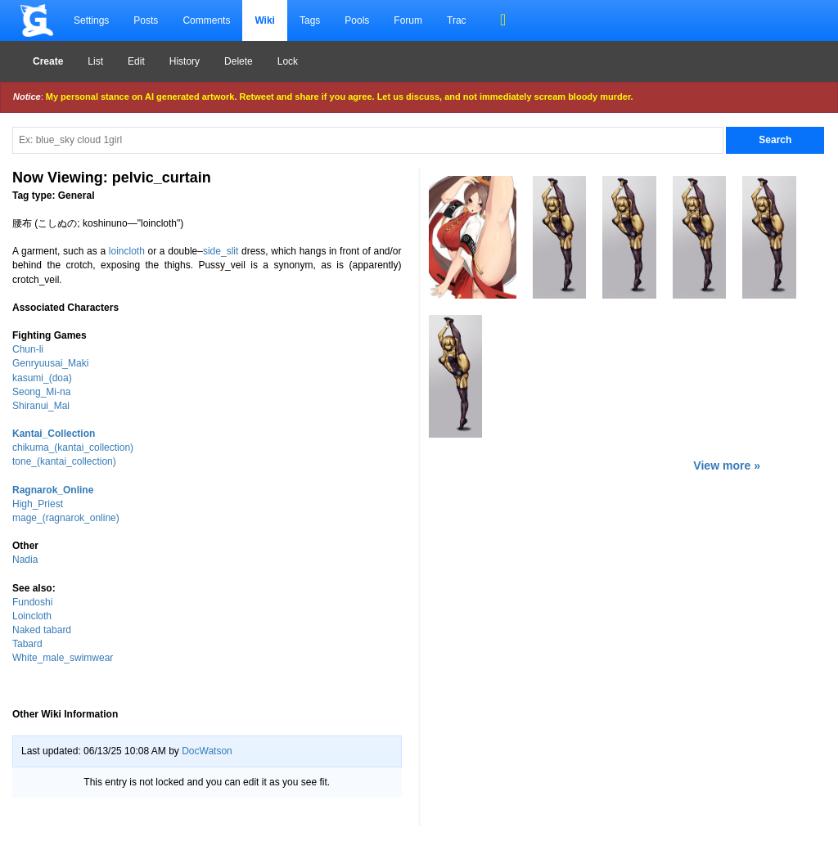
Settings (91, 20)
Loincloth (32, 616)
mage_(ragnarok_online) (65, 518)
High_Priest (37, 504)
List (95, 61)
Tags (310, 20)
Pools (357, 20)
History (184, 61)
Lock (287, 61)
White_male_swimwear (62, 657)
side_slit (220, 251)
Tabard (27, 644)
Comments (206, 20)
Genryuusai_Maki (50, 363)
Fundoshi (32, 602)
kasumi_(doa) (42, 378)
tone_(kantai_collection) (64, 461)
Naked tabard (41, 630)
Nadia (25, 559)
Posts (145, 20)
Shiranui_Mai (41, 406)
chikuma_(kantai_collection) (72, 447)
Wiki (265, 20)
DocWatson (207, 751)
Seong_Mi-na (41, 392)
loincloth (127, 251)
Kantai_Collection (53, 433)
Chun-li (27, 349)
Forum (408, 20)
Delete (238, 61)
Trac (456, 20)
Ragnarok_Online (52, 490)
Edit (136, 61)
